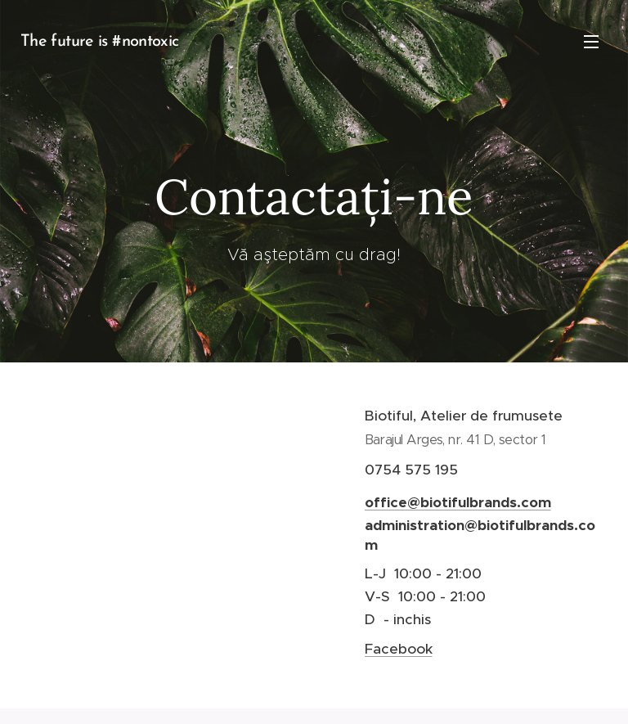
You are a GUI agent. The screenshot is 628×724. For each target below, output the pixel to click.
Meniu (591, 42)
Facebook (399, 648)
